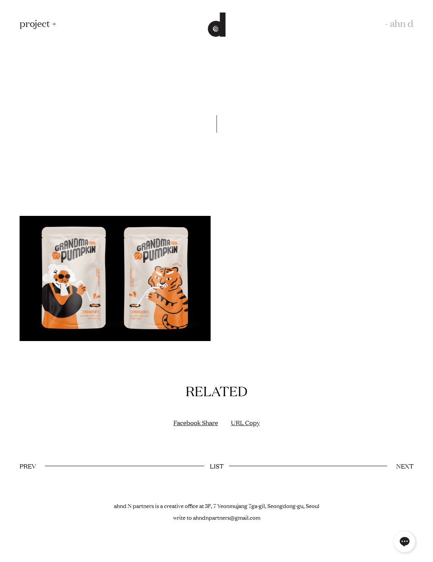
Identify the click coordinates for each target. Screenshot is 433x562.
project (35, 22)
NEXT (404, 465)
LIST (217, 465)
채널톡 (404, 541)
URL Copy (245, 422)
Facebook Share (195, 422)
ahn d (401, 22)
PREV (28, 465)
